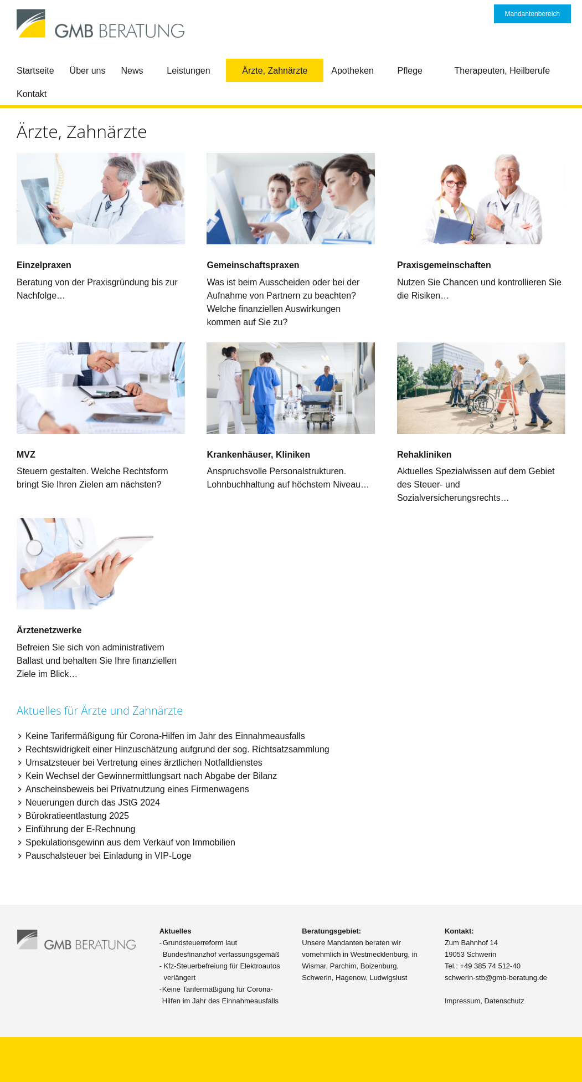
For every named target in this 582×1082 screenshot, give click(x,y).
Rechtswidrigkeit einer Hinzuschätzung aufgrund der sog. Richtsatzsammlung (177, 749)
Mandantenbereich (532, 14)
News (132, 70)
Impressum (462, 1001)
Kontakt (32, 94)
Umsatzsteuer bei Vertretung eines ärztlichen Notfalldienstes (143, 762)
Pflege (410, 70)
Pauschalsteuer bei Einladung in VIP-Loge (108, 855)
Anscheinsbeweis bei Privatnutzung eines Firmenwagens (137, 789)
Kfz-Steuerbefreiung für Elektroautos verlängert (221, 972)
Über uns (88, 70)
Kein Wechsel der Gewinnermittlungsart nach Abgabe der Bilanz (151, 776)
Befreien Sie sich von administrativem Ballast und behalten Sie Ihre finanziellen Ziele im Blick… (97, 661)
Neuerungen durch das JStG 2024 (92, 802)
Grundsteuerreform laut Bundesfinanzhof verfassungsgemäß (221, 948)
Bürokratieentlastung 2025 (77, 816)
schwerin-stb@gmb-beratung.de (496, 977)
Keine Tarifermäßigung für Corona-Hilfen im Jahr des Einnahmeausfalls (165, 736)
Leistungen (188, 70)
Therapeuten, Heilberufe (502, 70)
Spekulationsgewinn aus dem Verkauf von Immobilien (130, 842)
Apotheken (352, 70)
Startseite (35, 70)
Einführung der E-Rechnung (80, 829)
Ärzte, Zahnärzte (274, 70)
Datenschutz (504, 1001)
